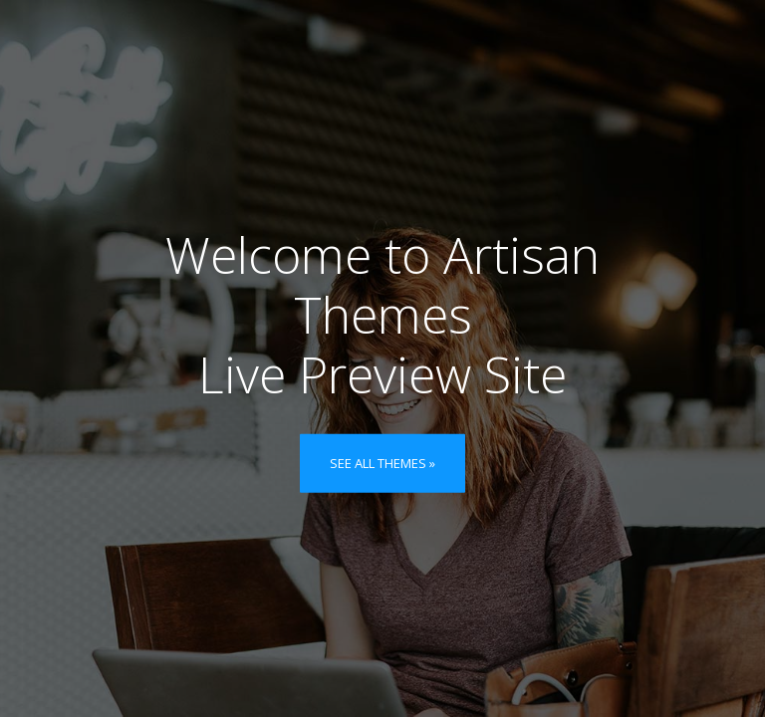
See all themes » (382, 463)
